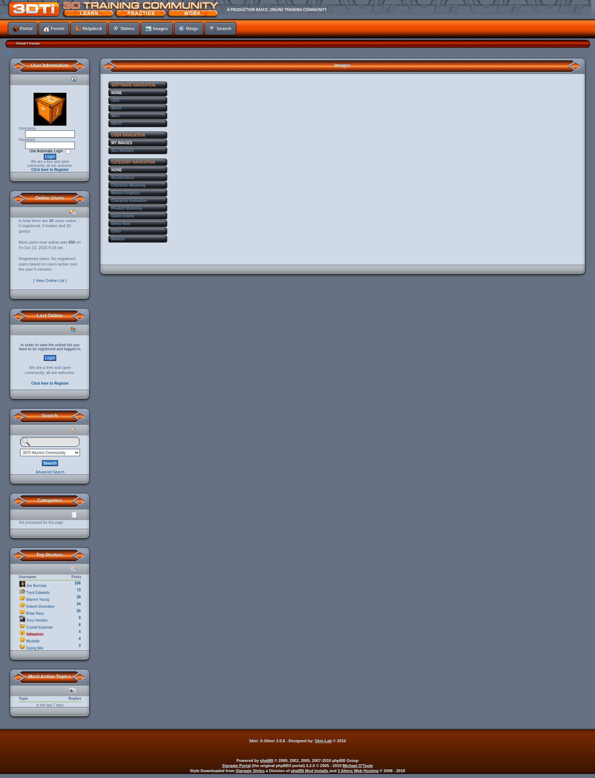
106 (77, 583)
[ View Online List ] (50, 280)
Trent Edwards (38, 593)
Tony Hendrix (36, 620)
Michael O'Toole (358, 765)
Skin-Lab (323, 741)
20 (79, 611)
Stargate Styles (250, 771)
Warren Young (37, 600)
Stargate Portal (236, 765)
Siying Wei (34, 648)
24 (79, 604)
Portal (21, 43)
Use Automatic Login (47, 151)
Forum (34, 43)
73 (79, 590)
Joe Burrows (36, 586)
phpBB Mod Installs (310, 771)
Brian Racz (35, 613)
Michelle (33, 641)
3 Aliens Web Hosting (358, 771)
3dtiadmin (34, 634)
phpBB (266, 760)
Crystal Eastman (39, 627)
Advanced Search (50, 472)
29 (79, 597)
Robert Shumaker (40, 607)
